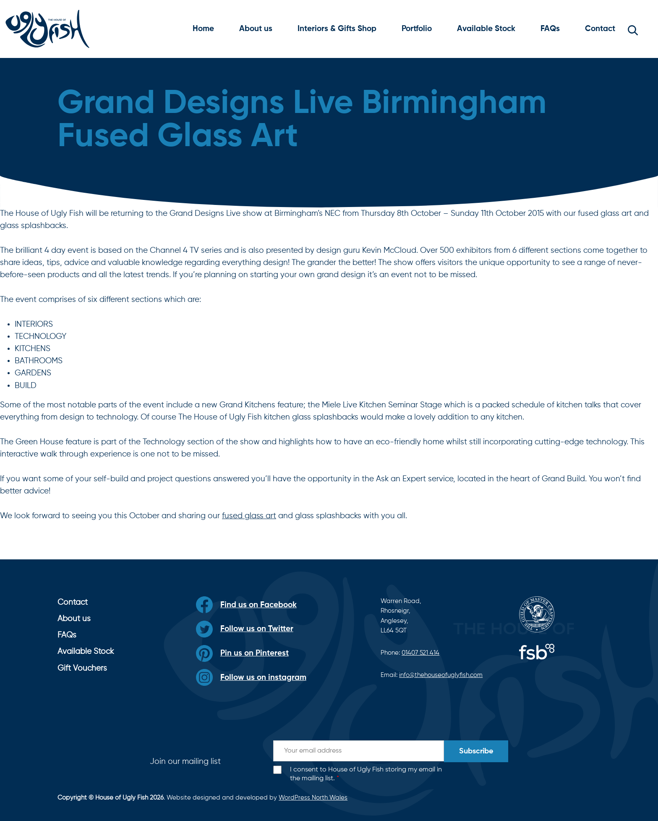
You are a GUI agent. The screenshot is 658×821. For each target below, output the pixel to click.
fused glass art (249, 516)
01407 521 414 (420, 653)
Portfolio (417, 29)
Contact (600, 29)
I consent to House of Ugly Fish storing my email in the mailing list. (366, 774)
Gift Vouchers (82, 668)
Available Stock (486, 29)
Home (203, 29)
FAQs (550, 29)
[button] (633, 29)
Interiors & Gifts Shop (337, 29)
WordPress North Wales (313, 798)
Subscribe (476, 751)
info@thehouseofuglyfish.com (441, 675)
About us (255, 29)
